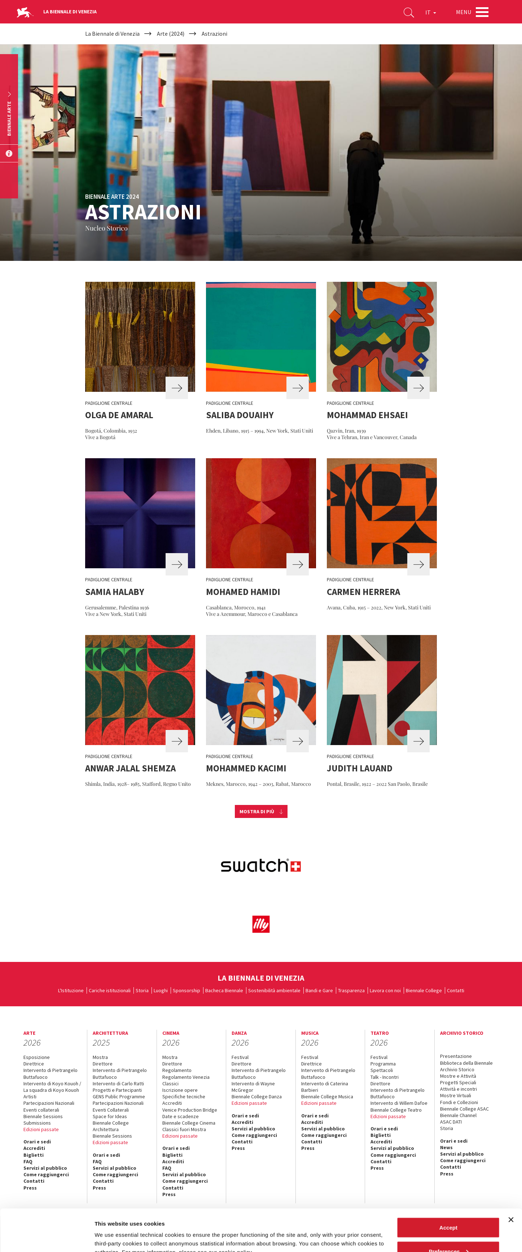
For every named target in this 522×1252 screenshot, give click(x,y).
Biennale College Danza (257, 1096)
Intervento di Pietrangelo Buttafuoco (50, 1073)
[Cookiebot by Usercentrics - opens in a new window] (46, 1238)
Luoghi (161, 990)
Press (238, 1148)
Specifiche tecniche (183, 1096)
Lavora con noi (385, 990)
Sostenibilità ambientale (274, 990)
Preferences (449, 1209)
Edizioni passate (41, 1129)
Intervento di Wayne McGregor (253, 1086)
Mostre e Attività (458, 1076)
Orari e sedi (37, 1141)
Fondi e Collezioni (459, 1102)
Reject (448, 1233)
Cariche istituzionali (110, 990)
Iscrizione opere (180, 1090)
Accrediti (34, 1148)
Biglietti (33, 1155)
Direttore (103, 1063)
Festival (240, 1057)
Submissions (37, 1123)
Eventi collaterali (41, 1110)
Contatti (455, 990)
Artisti (29, 1096)
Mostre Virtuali (455, 1095)
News (446, 1147)
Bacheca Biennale (224, 990)
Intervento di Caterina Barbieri (324, 1086)
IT (430, 12)
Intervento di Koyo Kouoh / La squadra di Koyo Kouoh (52, 1086)
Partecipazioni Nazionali (48, 1103)
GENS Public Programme (119, 1096)
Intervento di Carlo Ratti (118, 1083)
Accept (448, 1185)
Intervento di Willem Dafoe (398, 1103)
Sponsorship (186, 990)
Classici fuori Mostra (184, 1129)
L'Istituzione (71, 990)
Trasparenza (351, 990)
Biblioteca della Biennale (466, 1063)
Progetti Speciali (458, 1082)
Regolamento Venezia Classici (186, 1080)
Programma (383, 1063)
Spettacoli (381, 1070)
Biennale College (424, 990)
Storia (142, 990)
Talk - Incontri (384, 1077)
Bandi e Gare (319, 990)
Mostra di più (257, 811)
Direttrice (33, 1063)
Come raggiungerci (254, 1135)
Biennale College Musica (327, 1096)
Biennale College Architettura (111, 1126)
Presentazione (456, 1056)
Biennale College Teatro (396, 1110)
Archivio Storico (457, 1069)
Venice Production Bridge (189, 1110)
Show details (111, 1230)
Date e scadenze (180, 1116)
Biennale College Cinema (188, 1123)
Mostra (100, 1057)
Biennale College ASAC (464, 1109)
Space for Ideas (110, 1116)
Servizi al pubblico (253, 1128)
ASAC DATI (451, 1122)
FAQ (27, 1161)
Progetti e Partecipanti (117, 1090)
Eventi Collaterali (111, 1110)
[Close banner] (510, 1177)
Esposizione (36, 1057)
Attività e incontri (458, 1089)
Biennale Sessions (43, 1116)
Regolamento (177, 1070)
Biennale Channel (458, 1115)
